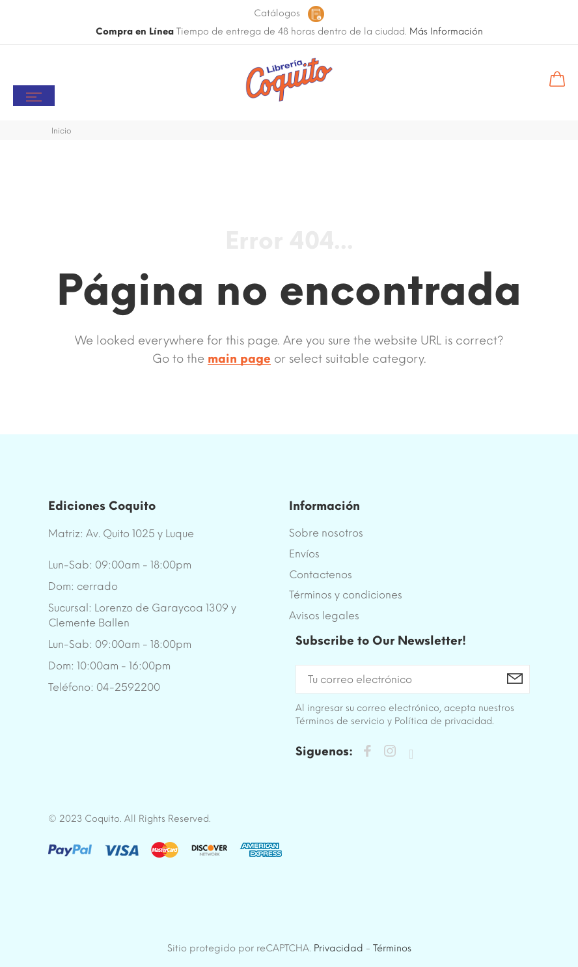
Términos (392, 948)
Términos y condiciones (345, 595)
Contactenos (320, 574)
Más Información (446, 31)
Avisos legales (324, 616)
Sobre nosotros (326, 533)
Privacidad (338, 948)
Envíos (304, 554)
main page (239, 359)
